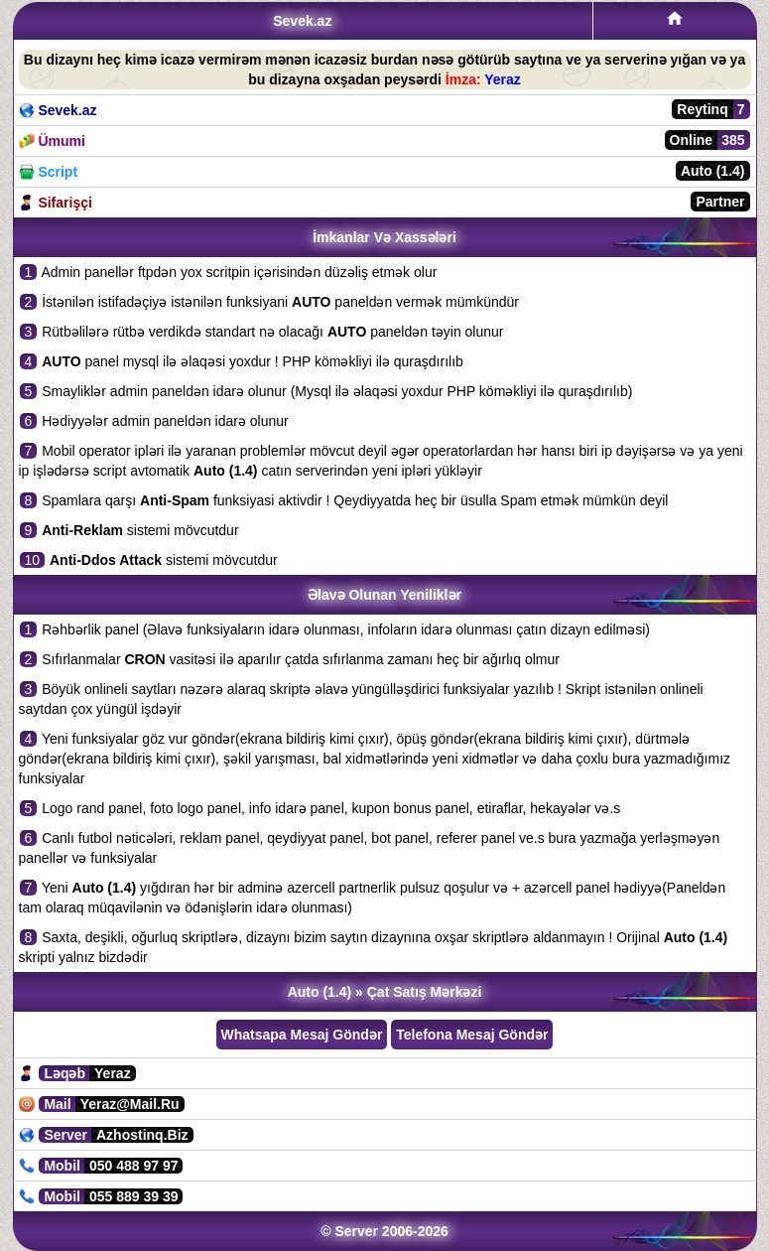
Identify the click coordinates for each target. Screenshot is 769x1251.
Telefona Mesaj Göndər (472, 1034)
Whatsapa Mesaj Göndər (302, 1034)
